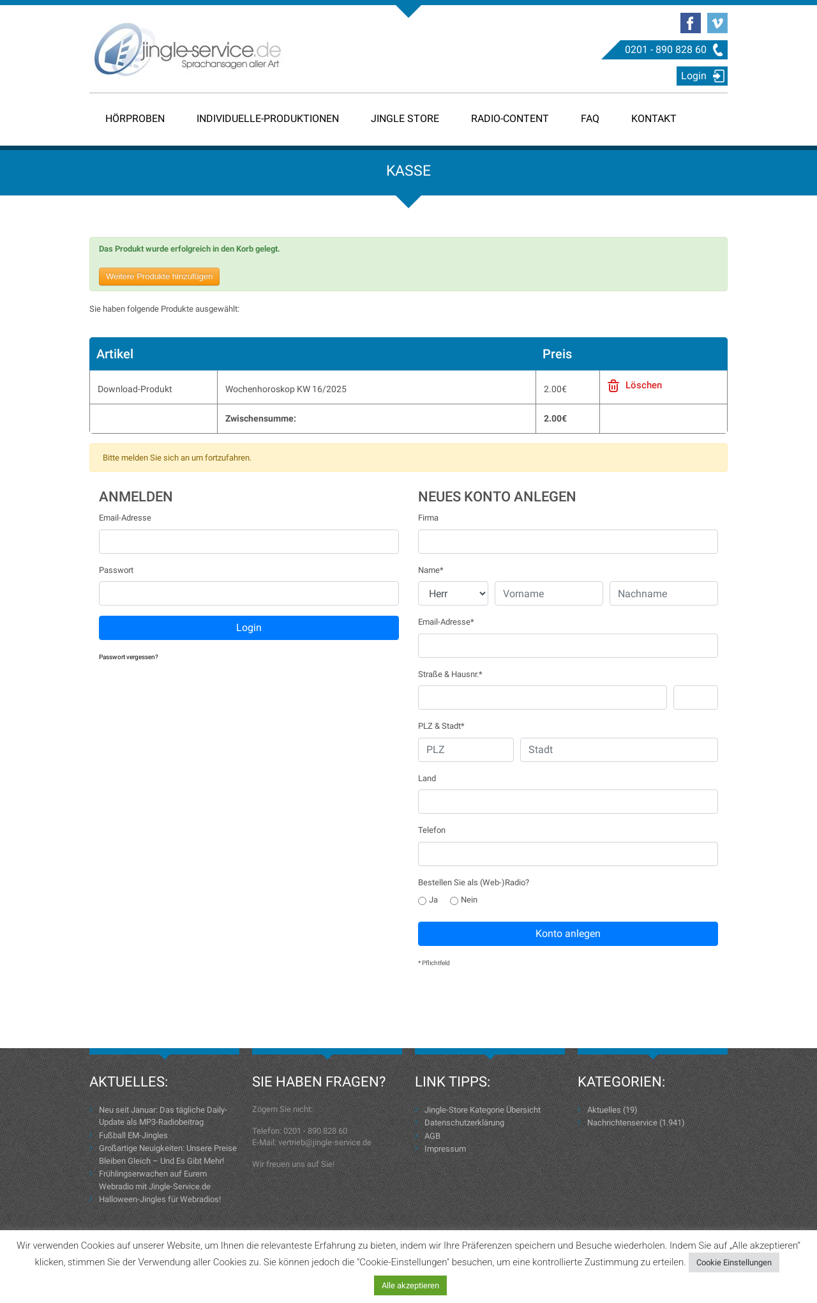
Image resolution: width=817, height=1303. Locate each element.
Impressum (445, 1149)
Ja (428, 899)
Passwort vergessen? (128, 657)
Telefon (432, 830)
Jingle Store (405, 118)
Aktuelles (604, 1110)
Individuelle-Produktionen (268, 118)
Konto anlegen (568, 933)
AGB (432, 1136)
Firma (428, 517)
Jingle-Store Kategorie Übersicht (482, 1110)
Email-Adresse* (446, 622)
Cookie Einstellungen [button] (734, 1262)
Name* (431, 570)
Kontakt (654, 118)
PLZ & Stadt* (441, 726)
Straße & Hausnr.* (450, 674)
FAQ (590, 118)
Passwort (116, 570)
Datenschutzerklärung (464, 1122)
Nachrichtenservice (622, 1122)
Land (427, 778)
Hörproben (135, 118)
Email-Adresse (125, 517)
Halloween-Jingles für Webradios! (160, 1199)
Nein (463, 899)
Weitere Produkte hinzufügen (159, 276)
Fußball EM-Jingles (133, 1135)
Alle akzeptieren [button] (410, 1285)
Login (694, 76)
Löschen (644, 385)
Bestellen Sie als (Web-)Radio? (473, 882)
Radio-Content (510, 118)
